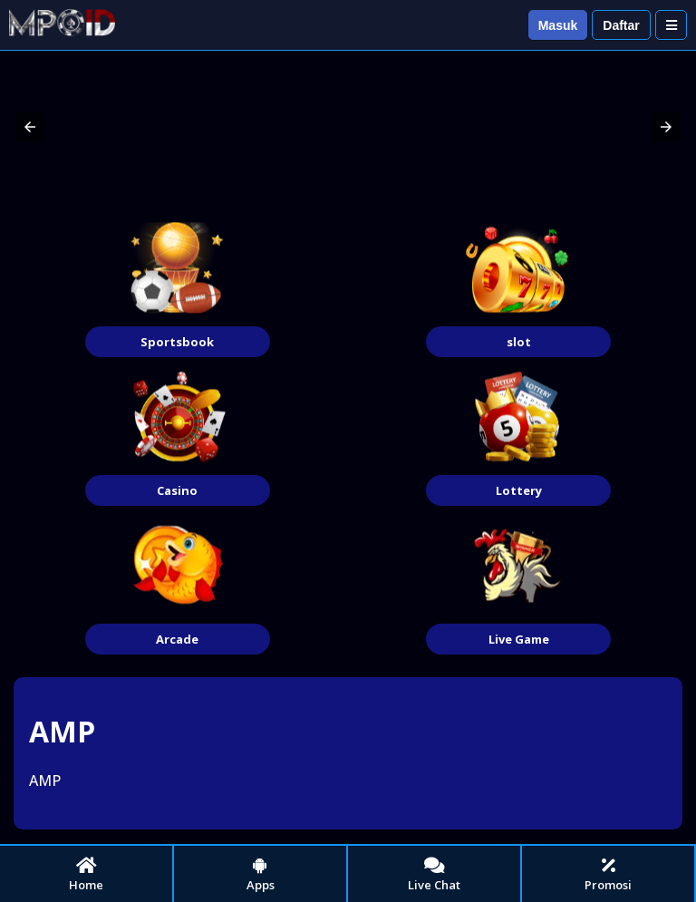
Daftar (621, 25)
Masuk (558, 25)
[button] (29, 127)
